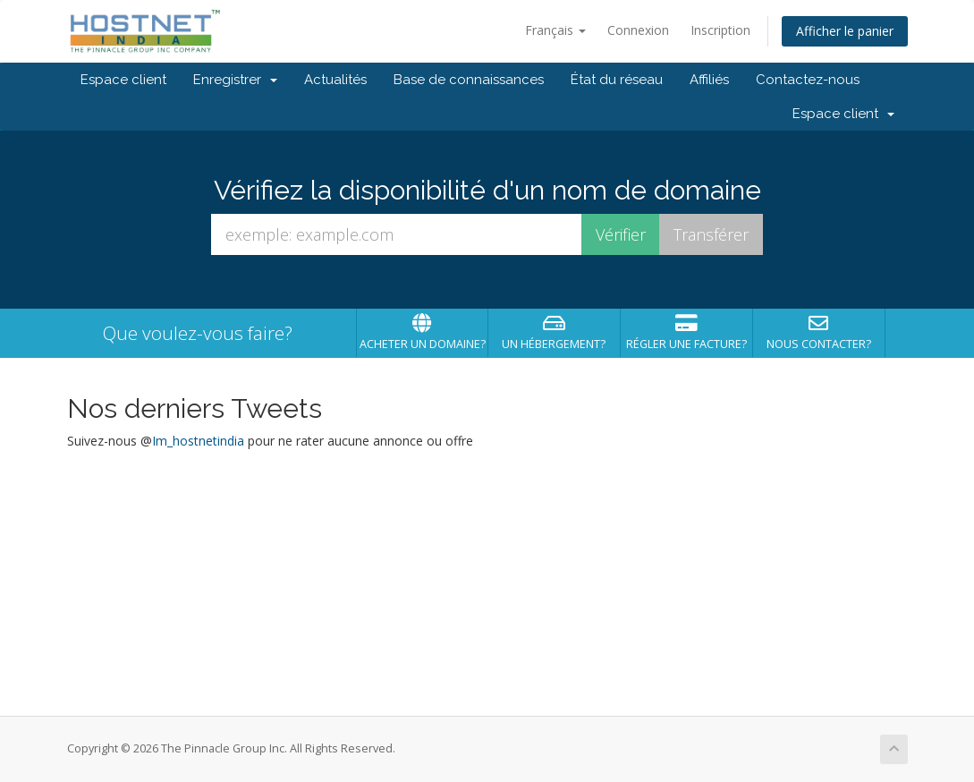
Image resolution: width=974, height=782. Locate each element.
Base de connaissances (469, 80)
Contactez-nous (808, 80)
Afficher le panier (845, 30)
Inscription (720, 29)
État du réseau (617, 80)
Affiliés (709, 80)
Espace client (123, 80)
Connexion (638, 29)
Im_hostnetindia (198, 440)
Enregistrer (235, 80)
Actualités (335, 80)
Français (555, 29)
